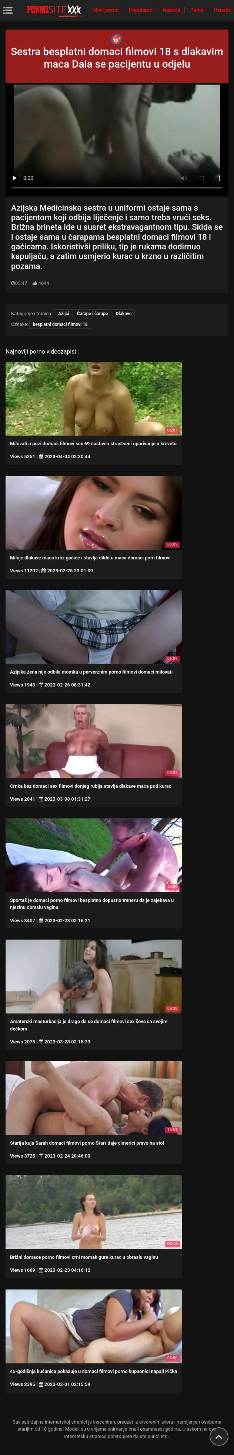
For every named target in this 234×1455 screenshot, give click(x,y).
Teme (197, 10)
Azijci (63, 313)
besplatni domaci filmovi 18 (60, 324)
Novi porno (106, 10)
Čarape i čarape (92, 313)
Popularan (141, 10)
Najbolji (172, 10)
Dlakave (123, 313)
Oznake (222, 10)
